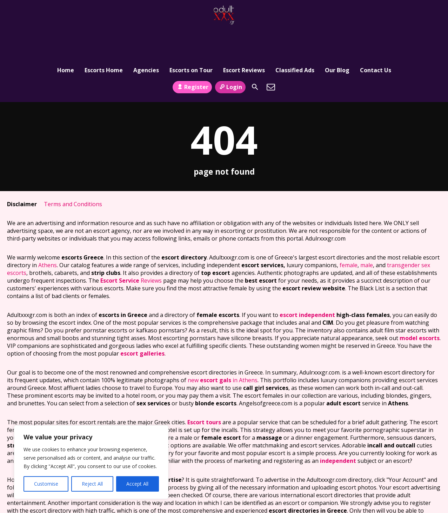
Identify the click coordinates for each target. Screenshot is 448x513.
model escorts (420, 308)
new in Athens (223, 351)
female (348, 235)
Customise (46, 483)
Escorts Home (104, 37)
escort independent (307, 285)
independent (338, 431)
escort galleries (142, 324)
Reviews (131, 251)
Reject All (92, 483)
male (366, 235)
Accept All (137, 483)
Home (65, 37)
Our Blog (337, 37)
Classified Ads (294, 37)
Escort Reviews (244, 37)
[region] (91, 462)
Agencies (146, 37)
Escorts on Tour (191, 37)
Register (192, 57)
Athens (47, 235)
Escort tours (204, 393)
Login (230, 57)
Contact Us (375, 37)
